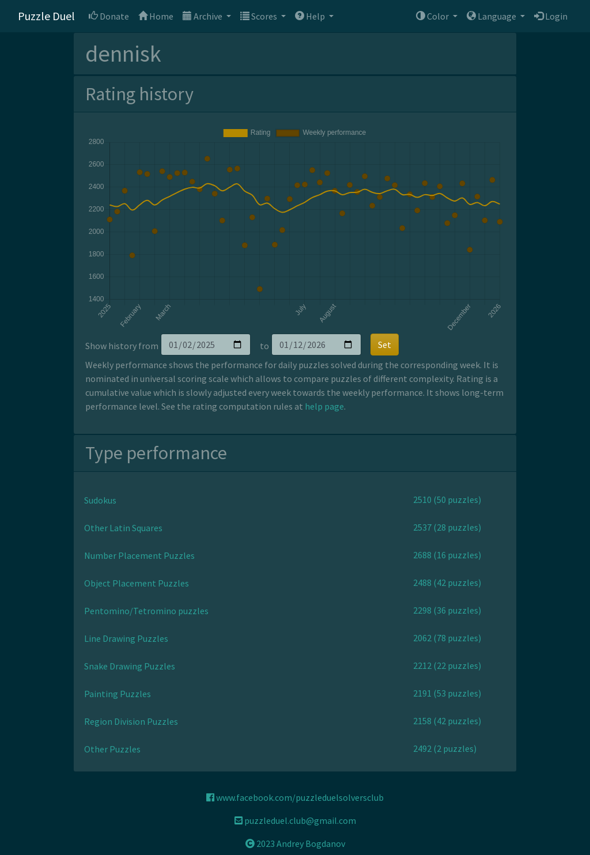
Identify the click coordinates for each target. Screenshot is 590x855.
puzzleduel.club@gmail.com (295, 820)
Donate (109, 16)
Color (433, 16)
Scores (259, 16)
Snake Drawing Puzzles (129, 666)
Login (551, 16)
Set (384, 344)
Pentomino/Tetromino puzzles (146, 610)
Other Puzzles (112, 749)
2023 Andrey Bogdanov (295, 843)
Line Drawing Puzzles (126, 638)
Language (492, 16)
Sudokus (100, 500)
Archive (203, 16)
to (264, 345)
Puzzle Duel (46, 16)
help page (324, 406)
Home (155, 16)
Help (311, 16)
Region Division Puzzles (131, 721)
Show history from (121, 345)
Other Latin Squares (123, 528)
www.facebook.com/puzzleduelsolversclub (295, 797)
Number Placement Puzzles (139, 555)
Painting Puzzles (117, 693)
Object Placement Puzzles (136, 583)
